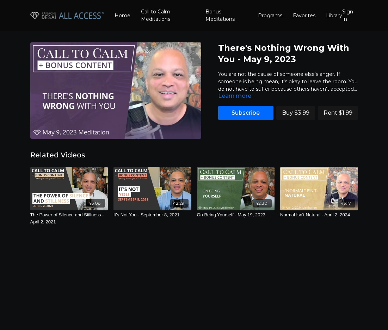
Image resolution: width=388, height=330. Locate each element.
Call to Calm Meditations (155, 15)
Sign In (347, 15)
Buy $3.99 (295, 112)
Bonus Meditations (220, 15)
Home (122, 15)
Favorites (304, 15)
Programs (270, 15)
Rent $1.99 (338, 112)
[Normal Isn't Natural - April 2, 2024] (319, 214)
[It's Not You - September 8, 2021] (152, 214)
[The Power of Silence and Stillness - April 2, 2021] (69, 218)
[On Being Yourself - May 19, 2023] (236, 214)
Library (334, 15)
